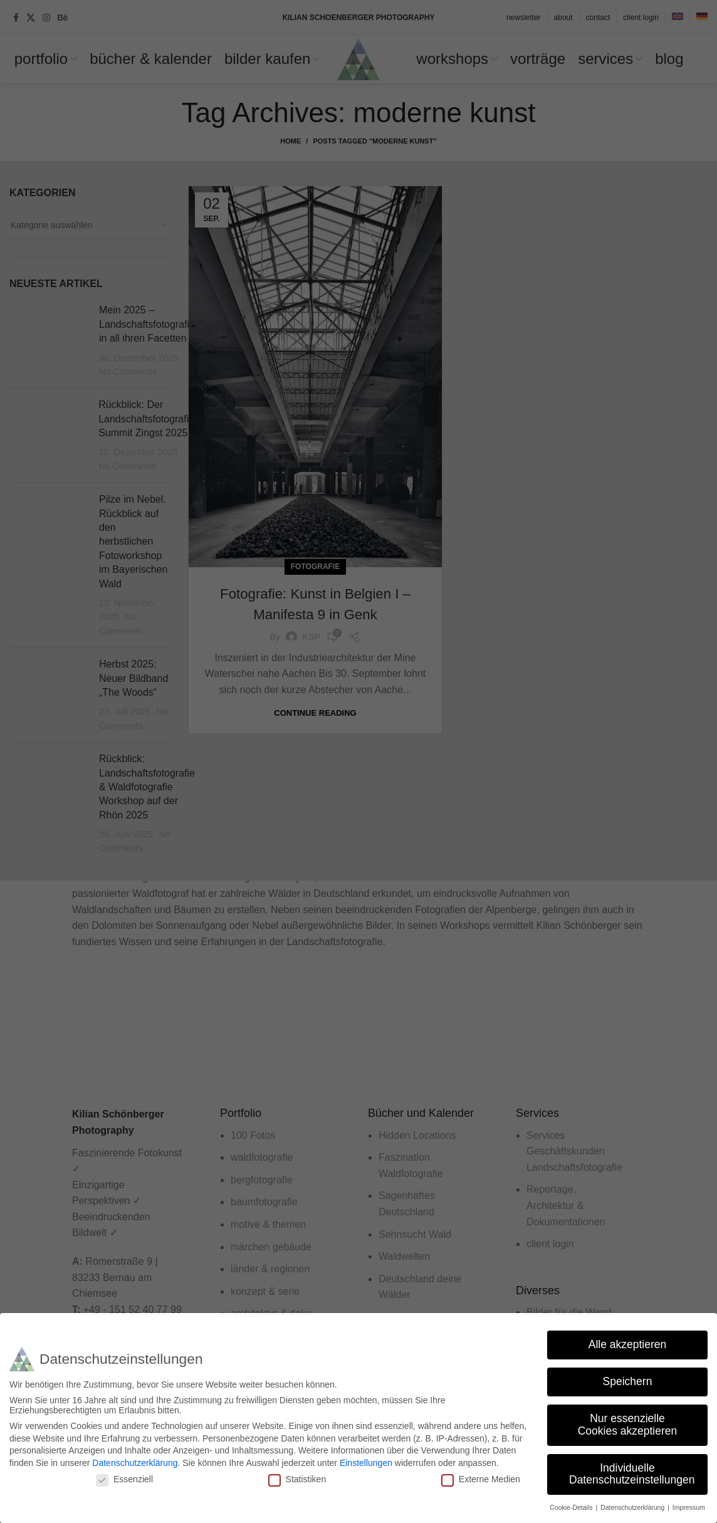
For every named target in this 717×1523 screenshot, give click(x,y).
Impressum (689, 1507)
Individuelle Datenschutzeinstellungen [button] (631, 1474)
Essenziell (124, 1479)
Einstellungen (366, 1463)
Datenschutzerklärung (134, 1463)
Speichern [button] (627, 1381)
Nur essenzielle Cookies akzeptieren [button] (628, 1424)
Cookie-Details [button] (572, 1507)
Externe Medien (480, 1479)
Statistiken (297, 1479)
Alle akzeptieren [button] (628, 1344)
